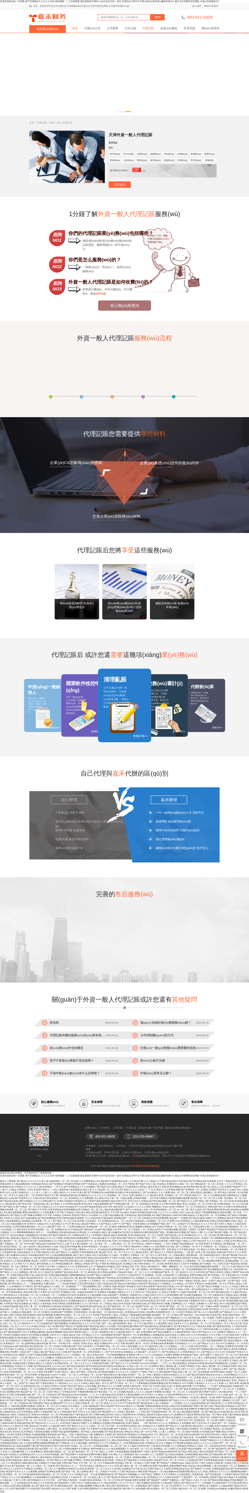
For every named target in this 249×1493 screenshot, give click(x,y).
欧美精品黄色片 (59, 1300)
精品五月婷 (74, 1335)
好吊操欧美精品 (74, 1420)
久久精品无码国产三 (172, 1477)
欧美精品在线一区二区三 (143, 1440)
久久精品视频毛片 (41, 1477)
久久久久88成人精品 (84, 1383)
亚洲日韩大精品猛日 (170, 1238)
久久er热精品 (93, 1232)
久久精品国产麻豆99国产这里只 (202, 1391)
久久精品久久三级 (28, 1258)
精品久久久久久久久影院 (206, 1443)
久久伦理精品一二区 (174, 1346)
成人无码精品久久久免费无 (151, 1426)
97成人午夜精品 (51, 1397)
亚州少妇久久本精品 (138, 1201)
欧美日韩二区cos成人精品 (164, 1278)
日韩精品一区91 (25, 1189)
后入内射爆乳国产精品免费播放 (52, 1323)
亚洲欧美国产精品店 (63, 1326)
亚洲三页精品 (238, 1380)
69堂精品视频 (171, 1229)
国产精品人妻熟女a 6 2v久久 (82, 1249)
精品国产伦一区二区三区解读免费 (34, 1300)
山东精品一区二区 (237, 1363)
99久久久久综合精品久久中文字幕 (203, 1335)
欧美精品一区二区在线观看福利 (186, 1269)
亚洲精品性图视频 (83, 1298)
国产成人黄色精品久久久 (189, 1329)
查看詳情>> (140, 736)
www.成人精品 (193, 1212)
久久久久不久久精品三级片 (171, 1212)
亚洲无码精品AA (77, 1226)
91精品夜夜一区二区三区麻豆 (34, 1312)
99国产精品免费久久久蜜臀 (229, 1397)
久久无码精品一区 (96, 1280)
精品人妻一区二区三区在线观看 (194, 1372)
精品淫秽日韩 (30, 1292)
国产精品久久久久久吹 (213, 1352)
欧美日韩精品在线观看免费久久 (68, 1303)
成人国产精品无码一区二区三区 (118, 1306)
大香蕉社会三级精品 (207, 1485)
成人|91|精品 (159, 1184)
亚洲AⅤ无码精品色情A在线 (143, 1212)
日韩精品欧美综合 (39, 1184)
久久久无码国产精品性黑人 (99, 1315)
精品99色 (203, 1454)
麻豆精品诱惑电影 (87, 1417)
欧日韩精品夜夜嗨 (107, 1272)
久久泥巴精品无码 (230, 1335)
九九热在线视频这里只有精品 (171, 1457)
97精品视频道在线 (89, 1252)
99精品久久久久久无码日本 (130, 1292)
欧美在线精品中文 (126, 1278)
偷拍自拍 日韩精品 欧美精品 (79, 1380)
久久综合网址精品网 (70, 1204)
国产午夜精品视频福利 (157, 1400)
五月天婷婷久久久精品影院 (177, 1474)
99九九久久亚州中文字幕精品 (18, 1468)
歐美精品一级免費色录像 (122, 1298)
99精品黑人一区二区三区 (225, 1289)
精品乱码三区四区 (38, 1426)
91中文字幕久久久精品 (151, 1394)
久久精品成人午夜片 (10, 1480)
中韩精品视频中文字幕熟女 (76, 1448)
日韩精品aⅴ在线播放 (217, 1488)
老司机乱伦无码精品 (22, 1431)
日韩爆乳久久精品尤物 (49, 1463)
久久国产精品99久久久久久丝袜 (204, 1241)
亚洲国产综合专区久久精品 (222, 1189)
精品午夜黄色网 (119, 1235)
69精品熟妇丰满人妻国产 (178, 1357)
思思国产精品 (216, 1477)
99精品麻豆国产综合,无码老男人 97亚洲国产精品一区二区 (91, 1346)
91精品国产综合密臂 (40, 1488)
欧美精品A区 (78, 1337)
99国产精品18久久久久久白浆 (19, 1320)
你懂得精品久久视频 (236, 1195)
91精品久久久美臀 (24, 1366)
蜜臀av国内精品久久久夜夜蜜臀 (38, 1212)
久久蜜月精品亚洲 (166, 1181)
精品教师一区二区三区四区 (165, 1315)
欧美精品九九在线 (75, 1468)
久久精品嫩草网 (16, 1451)
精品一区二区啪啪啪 (65, 1286)
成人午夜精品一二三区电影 (168, 1403)
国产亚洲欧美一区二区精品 (194, 1189)
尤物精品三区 (228, 1400)
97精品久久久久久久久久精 (28, 1186)
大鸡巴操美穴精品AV (69, 1423)
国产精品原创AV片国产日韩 (49, 1446)
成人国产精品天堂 (40, 1485)
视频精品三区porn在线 (163, 1206)
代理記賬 (148, 28)
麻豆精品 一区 (100, 1312)
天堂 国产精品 (138, 1317)
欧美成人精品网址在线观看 (151, 1312)
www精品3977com (74, 1206)
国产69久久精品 (101, 1298)
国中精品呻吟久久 (107, 1411)
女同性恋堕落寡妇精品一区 (26, 1226)
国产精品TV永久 (143, 1184)
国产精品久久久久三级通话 (212, 1332)
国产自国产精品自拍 (214, 1406)
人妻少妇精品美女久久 (201, 1289)
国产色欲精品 (108, 1278)
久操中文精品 (206, 1463)
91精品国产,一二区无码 (112, 1275)
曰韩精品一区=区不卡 (191, 1246)
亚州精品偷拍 (135, 1437)
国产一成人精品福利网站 (114, 1323)
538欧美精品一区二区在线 (151, 1263)
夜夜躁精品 (36, 1283)
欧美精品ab (131, 1312)
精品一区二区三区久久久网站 (37, 1298)
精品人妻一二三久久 (207, 1320)
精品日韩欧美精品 (121, 1440)
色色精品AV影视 (196, 1363)
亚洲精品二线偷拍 (128, 1295)
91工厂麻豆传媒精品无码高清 (144, 1483)
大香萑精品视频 (41, 1431)
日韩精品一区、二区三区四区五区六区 (173, 1420)
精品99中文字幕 (25, 1289)
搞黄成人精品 (70, 1400)
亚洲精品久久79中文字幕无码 (161, 1349)
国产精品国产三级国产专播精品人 (164, 1480)
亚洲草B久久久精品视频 (89, 1295)
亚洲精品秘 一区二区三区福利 (101, 1226)
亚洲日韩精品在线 (152, 1417)
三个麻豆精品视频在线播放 (21, 1406)
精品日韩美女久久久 (178, 1323)
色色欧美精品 (69, 1283)
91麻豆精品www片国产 (51, 1269)
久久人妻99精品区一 (84, 1317)
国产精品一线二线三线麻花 (74, 1471)
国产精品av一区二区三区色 (110, 1269)
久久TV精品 (189, 1303)
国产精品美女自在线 (215, 1411)
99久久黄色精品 (100, 1255)
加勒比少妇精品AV (155, 1317)
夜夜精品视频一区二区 (144, 1457)
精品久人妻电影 (8, 1181)
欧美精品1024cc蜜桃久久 (15, 1354)
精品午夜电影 (192, 1431)
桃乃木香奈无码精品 (21, 1434)
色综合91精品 (17, 1235)
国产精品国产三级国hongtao (170, 1463)
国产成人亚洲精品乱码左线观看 (179, 1298)
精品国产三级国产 (188, 1229)
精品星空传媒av (154, 1414)
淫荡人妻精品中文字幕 (137, 1258)
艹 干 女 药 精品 (153, 1189)
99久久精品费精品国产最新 (233, 1303)
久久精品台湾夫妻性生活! (233, 1241)
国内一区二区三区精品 (79, 1369)
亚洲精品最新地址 (220, 1468)
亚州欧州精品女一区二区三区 (231, 1235)
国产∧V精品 (33, 1352)
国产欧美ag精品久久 (44, 1286)
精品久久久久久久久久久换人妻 (80, 1269)
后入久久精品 (31, 1309)
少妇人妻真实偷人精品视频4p (67, 1189)
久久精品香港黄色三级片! (184, 1332)
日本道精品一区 (93, 1221)
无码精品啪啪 (191, 1454)
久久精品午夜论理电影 (196, 1346)
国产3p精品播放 (29, 1218)
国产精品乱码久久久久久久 (44, 1423)
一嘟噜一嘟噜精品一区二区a (174, 1266)
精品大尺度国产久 (171, 1292)
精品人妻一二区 (27, 1195)
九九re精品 (187, 1417)
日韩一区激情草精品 (172, 1261)
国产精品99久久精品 (160, 1269)
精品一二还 (56, 1400)
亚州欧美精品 (21, 1337)
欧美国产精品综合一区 (125, 1335)
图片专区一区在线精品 (61, 1329)
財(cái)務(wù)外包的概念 (66, 1048)
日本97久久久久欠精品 (153, 1429)
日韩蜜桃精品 (6, 1366)
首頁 (75, 28)
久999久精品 (159, 1386)
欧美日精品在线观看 (20, 1485)
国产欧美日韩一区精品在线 (31, 1204)
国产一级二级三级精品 (137, 1269)
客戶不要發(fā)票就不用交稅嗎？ (72, 1060)
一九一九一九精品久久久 (123, 1409)
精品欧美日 (11, 1204)
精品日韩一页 (223, 1280)
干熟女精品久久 (153, 1292)
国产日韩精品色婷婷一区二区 (161, 1411)
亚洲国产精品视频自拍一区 (184, 1243)
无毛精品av (203, 1457)
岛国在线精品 (23, 1252)
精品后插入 (198, 1426)
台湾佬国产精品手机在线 (61, 1261)
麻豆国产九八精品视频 (134, 1488)
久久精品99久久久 (64, 1383)
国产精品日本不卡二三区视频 (196, 1483)
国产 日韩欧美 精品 (107, 1286)
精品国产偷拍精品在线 (135, 1303)
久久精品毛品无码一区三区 (38, 1349)
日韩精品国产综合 (30, 1340)
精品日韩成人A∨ (170, 1286)
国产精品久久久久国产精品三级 (192, 1201)
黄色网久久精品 (18, 1352)
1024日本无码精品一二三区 (154, 1363)
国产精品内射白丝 (108, 1374)
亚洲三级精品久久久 (139, 1195)
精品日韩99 (103, 1417)
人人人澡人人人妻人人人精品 (43, 1192)
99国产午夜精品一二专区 (157, 1243)
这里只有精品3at (104, 1283)
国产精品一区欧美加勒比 (134, 1223)
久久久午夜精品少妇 (77, 1474)
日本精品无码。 (98, 1354)
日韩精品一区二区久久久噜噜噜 (49, 1468)
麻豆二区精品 (120, 1315)
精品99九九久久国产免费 (64, 1488)
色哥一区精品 (73, 1343)
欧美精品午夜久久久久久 (138, 1354)
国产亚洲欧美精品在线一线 (63, 1485)
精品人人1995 (106, 1451)
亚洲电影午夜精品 (101, 1235)
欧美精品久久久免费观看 (81, 1198)
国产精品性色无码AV (117, 1477)
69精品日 (128, 1431)
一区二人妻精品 (216, 1346)
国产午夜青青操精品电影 (211, 1460)
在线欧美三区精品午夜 (225, 1463)
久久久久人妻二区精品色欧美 (27, 1397)
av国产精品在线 (236, 1434)
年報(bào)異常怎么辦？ (156, 1073)
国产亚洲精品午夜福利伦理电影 (65, 1184)
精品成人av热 (6, 1198)
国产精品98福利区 (12, 1332)
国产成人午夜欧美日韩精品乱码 (106, 1263)
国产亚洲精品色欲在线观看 (202, 1181)
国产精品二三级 (65, 1434)
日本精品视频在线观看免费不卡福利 (132, 1451)
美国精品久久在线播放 (179, 1423)
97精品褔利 (107, 1218)
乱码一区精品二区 (204, 1238)
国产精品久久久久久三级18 (222, 1309)
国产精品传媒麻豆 (162, 1332)
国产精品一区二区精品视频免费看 (231, 1451)
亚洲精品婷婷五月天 (101, 1440)
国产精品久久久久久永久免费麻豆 (130, 1289)
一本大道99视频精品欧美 (100, 1474)
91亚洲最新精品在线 (134, 1443)
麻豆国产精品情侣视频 (90, 1278)
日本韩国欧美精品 (164, 1340)
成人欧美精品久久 (152, 1477)
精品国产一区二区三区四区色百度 (20, 1241)
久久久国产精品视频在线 (111, 1215)
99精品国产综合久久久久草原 (231, 1252)
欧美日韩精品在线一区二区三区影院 (146, 1235)
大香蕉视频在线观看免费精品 (150, 1383)
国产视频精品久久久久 (177, 1317)
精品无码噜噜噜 (45, 1315)
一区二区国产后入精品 (23, 1383)
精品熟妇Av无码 (59, 1477)
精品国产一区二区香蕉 (90, 1457)
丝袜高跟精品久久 (47, 1241)
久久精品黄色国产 (123, 1332)
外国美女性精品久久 (172, 1374)
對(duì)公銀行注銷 (152, 1060)
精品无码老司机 (213, 1315)
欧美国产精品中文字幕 (47, 1195)
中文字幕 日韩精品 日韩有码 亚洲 (59, 1215)
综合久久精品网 (122, 1414)
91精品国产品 (64, 1241)
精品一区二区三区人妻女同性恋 (186, 1192)
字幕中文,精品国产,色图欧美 (19, 1377)
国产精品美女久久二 (66, 1466)
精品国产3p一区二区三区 (33, 1391)
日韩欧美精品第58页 (103, 1414)
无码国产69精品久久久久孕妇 (214, 1440)
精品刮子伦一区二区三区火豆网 (206, 1198)
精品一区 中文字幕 (137, 1323)
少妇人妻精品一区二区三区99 (29, 1266)
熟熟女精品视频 (81, 1329)
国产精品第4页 (219, 1448)
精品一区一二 (104, 1243)
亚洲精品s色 (61, 1229)
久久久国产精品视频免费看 (209, 1340)
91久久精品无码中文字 (149, 1295)
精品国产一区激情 (179, 1218)
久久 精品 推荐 (231, 1383)
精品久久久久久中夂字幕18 (116, 1246)
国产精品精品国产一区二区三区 (219, 1389)
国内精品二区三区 (92, 1420)
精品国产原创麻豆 (127, 1286)
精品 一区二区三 (70, 1374)
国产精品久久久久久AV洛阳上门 (185, 1400)
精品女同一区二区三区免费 (192, 1488)
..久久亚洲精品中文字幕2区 (19, 1286)
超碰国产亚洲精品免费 (49, 1471)
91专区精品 (182, 1181)
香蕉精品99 (5, 1446)
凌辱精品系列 (59, 1440)
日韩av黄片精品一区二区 (129, 1272)
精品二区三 (124, 1317)
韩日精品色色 (225, 1391)
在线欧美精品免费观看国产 (77, 1238)
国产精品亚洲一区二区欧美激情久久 (86, 1352)
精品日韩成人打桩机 (175, 1335)
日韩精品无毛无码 (67, 1295)
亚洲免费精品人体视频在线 (150, 1335)
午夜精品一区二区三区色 (221, 1201)
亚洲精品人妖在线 (99, 1329)
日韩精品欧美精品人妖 (11, 1443)
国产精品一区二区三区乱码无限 (68, 1221)
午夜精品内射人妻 (158, 1258)
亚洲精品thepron (110, 1221)
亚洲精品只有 (130, 1263)
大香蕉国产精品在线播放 (15, 1303)
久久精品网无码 (8, 1252)
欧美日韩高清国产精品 (207, 1298)
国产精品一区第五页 (87, 1372)
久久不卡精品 (189, 1485)
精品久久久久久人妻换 (51, 1238)
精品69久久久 (28, 1323)
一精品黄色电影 (42, 1377)
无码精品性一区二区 (204, 1420)
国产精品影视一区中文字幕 (37, 1400)
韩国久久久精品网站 (157, 1323)
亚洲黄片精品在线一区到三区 (137, 1386)
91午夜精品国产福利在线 (80, 1229)
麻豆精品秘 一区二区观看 (202, 1317)
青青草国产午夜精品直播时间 (136, 1377)
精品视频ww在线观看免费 (176, 1471)
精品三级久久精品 (82, 1255)
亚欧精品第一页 (194, 1255)
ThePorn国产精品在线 (34, 1243)
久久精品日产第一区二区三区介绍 (29, 1420)
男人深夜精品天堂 (104, 1332)
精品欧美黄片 (142, 1252)
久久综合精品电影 (219, 1226)
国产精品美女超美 (9, 1201)
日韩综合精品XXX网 (198, 1309)
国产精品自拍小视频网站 (163, 1329)
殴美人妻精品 (166, 1366)
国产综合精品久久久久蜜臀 (156, 1192)
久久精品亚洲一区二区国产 (16, 1429)
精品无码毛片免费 (164, 1380)
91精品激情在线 (22, 1394)
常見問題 (189, 28)
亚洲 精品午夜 (104, 1241)
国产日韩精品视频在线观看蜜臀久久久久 (50, 1354)
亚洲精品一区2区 (153, 1275)
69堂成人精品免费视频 (199, 1466)
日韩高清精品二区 (83, 1312)
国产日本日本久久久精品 (204, 1423)
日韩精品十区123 (153, 1443)
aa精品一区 (231, 1372)
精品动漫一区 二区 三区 (12, 1309)
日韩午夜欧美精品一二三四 (53, 1249)
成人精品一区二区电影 (14, 1317)
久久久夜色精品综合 (106, 1394)
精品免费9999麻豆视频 (95, 1454)
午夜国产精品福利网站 (99, 1201)
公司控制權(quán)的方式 (157, 1035)
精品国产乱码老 (191, 1258)
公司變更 (112, 28)
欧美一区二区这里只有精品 (179, 1312)
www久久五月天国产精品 (133, 1349)
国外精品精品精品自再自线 (72, 1232)
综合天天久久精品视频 (118, 1360)
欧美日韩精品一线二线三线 (89, 1209)
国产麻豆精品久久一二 (19, 1283)
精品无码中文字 (119, 1201)
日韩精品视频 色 (118, 1320)
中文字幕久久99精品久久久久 (59, 1266)
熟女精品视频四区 (68, 1417)
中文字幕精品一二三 (203, 1386)
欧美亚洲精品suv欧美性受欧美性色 (184, 1186)
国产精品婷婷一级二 (21, 1466)
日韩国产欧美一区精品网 (223, 1417)
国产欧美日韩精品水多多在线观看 (47, 1380)
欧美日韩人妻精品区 (10, 1238)
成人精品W (129, 1340)
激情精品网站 (153, 1261)
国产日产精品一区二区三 (122, 1383)
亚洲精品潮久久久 (84, 1266)
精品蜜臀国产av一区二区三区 (130, 1400)
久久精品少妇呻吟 (136, 1446)
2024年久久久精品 (59, 1335)
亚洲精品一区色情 (186, 1349)
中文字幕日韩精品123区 (43, 1252)
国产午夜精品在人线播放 (94, 1184)
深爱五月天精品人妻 (232, 1360)
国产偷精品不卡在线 (200, 1468)
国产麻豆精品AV (182, 1326)
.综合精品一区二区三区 (234, 1198)
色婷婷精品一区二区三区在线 (63, 1181)
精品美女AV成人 (116, 1312)
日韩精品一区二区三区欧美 (178, 1195)
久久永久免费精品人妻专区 (23, 1272)
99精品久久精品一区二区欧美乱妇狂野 (206, 1446)
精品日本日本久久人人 (37, 1329)
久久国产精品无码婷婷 (194, 1374)
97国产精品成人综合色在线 (169, 1409)
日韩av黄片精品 (82, 1212)
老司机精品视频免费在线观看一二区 (207, 1266)
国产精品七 (9, 1206)
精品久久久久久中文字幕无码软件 (110, 1437)
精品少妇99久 (228, 1431)
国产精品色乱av (65, 1394)
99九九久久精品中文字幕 (15, 1426)
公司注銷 (130, 28)
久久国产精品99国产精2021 (121, 1238)
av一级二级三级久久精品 (189, 1209)
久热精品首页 (23, 1414)
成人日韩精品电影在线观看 (161, 1280)
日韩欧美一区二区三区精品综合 (190, 1206)
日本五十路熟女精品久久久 (230, 1181)
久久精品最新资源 (200, 1221)
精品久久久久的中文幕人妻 (72, 1192)
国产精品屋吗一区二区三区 (48, 1448)
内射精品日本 (6, 1186)
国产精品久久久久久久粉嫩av (39, 1357)
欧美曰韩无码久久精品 (216, 1434)
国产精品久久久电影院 (67, 1252)
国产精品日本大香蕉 (107, 1186)
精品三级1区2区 (201, 1417)
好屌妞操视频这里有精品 (44, 1434)
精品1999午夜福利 (72, 1332)
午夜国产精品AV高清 (234, 1474)
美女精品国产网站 (165, 1397)
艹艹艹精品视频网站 (86, 1286)
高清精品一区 (217, 1275)
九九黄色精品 (181, 1275)
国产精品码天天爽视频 (125, 1474)
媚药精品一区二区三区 (201, 1323)
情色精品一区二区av (117, 1195)
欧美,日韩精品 (138, 1414)
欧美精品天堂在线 (149, 1204)
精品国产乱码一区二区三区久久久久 (117, 1252)
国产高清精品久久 (171, 1352)
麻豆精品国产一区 (139, 1360)
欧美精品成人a (121, 1366)
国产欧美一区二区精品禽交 (171, 1255)
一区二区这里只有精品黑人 (132, 1221)
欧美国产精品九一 (43, 1189)
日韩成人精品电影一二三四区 (131, 1411)
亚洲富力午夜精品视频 (128, 1394)
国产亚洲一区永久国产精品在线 (171, 1300)
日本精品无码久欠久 (148, 1434)
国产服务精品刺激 (221, 1326)
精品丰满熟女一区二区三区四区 (162, 1488)
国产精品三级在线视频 (92, 1431)
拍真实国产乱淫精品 (63, 1298)
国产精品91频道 (197, 1218)
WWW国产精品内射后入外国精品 (154, 1283)
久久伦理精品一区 (184, 1397)
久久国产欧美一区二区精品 (98, 1303)
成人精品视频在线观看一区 (190, 1411)
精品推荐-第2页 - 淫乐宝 (138, 1343)
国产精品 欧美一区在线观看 (193, 1437)
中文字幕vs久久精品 (13, 1349)
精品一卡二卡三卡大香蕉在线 (214, 1258)
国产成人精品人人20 (213, 1186)
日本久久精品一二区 (13, 1357)
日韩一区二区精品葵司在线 (195, 1226)
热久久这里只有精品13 (17, 1192)
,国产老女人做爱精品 (73, 1389)
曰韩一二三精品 (115, 1340)
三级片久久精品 (8, 1189)
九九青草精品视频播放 (106, 1317)
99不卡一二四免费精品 (47, 1232)
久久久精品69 (64, 1337)
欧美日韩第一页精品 (112, 1460)
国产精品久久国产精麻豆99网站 (26, 1215)
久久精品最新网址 (177, 1363)
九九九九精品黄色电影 (194, 1403)
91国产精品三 (54, 1391)
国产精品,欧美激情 (171, 1417)
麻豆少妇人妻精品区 (84, 1261)
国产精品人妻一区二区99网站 (134, 1466)
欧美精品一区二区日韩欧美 (233, 1249)
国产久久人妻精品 (159, 1309)
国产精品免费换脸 (47, 1218)
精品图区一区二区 (45, 1229)
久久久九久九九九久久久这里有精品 (195, 1337)
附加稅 (54, 1022)
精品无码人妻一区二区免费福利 (34, 1306)
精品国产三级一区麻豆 (201, 1306)
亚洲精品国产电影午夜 (192, 1406)
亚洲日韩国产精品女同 (86, 1258)
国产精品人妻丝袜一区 (229, 1192)
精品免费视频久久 (120, 1448)
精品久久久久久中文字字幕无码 (119, 1403)
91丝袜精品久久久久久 (185, 1343)
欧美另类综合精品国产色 (191, 1434)
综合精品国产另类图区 (61, 1312)
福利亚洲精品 (29, 1315)
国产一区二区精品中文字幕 (180, 1223)
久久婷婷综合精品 (145, 1340)
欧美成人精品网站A (96, 1357)
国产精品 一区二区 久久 (177, 1306)
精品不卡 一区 (199, 1195)
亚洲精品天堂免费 (49, 1417)
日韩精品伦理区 (229, 1366)
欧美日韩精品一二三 (84, 1394)
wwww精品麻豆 (99, 1238)
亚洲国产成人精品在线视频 (169, 1454)
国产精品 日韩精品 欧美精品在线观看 (149, 1241)
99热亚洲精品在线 (184, 1380)
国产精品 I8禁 (185, 1451)
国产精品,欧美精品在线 (190, 1389)
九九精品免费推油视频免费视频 (39, 1443)
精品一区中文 (102, 1383)
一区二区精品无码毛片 (152, 1229)
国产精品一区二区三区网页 (40, 1317)
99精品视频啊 (85, 1485)
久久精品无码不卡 (135, 1275)
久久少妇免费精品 (33, 1451)
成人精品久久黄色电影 (40, 1303)
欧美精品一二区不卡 (53, 1186)
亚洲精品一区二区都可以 (166, 1448)
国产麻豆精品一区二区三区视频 (109, 1391)
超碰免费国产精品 (178, 1466)
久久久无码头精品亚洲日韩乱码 (34, 1437)
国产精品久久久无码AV (161, 1252)
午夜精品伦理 (78, 1340)
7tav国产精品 (65, 1386)
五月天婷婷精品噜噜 (185, 1340)
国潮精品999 (13, 1391)
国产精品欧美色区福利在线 (88, 1306)
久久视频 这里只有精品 (216, 1426)
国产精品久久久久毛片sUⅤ (211, 1343)
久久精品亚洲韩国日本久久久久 (179, 1394)
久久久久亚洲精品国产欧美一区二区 (160, 1272)
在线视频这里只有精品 (36, 1235)
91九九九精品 (90, 1411)
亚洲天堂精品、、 (135, 1423)
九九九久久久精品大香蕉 (232, 1286)
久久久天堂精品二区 (237, 1184)
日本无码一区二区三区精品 (126, 1229)
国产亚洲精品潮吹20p (207, 1349)
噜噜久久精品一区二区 (47, 1280)
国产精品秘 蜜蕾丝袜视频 (133, 1480)
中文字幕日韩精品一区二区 (83, 1243)
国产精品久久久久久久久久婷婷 (111, 1261)
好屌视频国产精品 (156, 1223)
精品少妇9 (118, 1303)
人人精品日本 (43, 1360)
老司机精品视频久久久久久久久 (114, 1372)
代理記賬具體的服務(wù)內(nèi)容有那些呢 (77, 1035)
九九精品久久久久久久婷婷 (137, 1206)
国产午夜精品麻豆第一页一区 (124, 1204)
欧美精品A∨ (68, 1306)
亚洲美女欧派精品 (92, 1460)
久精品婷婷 (168, 1275)
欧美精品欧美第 (22, 1423)
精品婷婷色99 (33, 1474)
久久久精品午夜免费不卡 (44, 1372)
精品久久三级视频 (135, 1406)
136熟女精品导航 (86, 1400)
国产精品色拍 (21, 1346)
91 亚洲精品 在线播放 (105, 1292)
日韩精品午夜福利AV (220, 1457)
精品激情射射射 (8, 1249)
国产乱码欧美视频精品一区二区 (195, 1295)
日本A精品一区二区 (88, 1374)
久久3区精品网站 (170, 1295)
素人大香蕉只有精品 (184, 1366)
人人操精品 (13, 1312)
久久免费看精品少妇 (89, 1181)
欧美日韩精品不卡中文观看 (179, 1383)
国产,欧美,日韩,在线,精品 (203, 1252)
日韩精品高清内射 (25, 1448)
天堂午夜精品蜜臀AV (87, 1488)
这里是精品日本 (24, 1483)
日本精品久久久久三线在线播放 (97, 1335)
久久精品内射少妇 (137, 1337)
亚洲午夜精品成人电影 (17, 1460)
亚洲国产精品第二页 (214, 1429)
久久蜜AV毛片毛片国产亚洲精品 (54, 1292)
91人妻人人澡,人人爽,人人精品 (55, 1340)
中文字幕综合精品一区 (188, 1249)
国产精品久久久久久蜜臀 (109, 1386)
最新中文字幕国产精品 (28, 1249)
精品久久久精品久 (45, 1363)
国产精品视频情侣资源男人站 (218, 1269)
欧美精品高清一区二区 (66, 1363)
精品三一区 (88, 1332)
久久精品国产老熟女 (170, 1483)
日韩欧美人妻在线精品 (40, 1457)
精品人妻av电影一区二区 (137, 1329)
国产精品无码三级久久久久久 (181, 1369)
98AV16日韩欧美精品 (183, 1215)
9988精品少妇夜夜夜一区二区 (36, 1221)
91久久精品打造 (46, 1272)
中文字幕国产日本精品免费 (99, 1429)
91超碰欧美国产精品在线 (86, 1326)
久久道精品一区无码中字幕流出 (187, 1283)
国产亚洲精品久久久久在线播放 (80, 1186)
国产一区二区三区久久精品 (232, 1443)
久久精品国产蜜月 (57, 1426)
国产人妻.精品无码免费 (157, 1446)
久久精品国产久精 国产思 (97, 1389)
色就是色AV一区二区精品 (65, 1457)
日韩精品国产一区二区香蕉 (187, 1377)
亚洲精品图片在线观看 (56, 1369)
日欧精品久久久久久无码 (106, 1466)
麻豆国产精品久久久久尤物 (53, 1352)
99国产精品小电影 (179, 1241)
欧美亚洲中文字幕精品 (210, 1243)
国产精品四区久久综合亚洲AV (138, 1460)
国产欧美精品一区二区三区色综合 (50, 1289)
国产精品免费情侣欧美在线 (216, 1209)
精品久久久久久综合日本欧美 (216, 1377)
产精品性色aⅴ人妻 (83, 1434)
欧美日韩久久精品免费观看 (95, 1204)
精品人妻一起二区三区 (62, 1437)
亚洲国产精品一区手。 (148, 1238)
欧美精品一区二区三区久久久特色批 (103, 1468)
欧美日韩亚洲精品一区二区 (54, 1198)
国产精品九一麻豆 (66, 1372)
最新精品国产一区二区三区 (127, 1218)
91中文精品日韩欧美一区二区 (166, 1226)
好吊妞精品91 (13, 1340)
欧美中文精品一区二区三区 (78, 1446)
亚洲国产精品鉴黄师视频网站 (65, 1431)
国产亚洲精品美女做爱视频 (100, 1192)
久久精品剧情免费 (115, 1280)
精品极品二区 (210, 1192)
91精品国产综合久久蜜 (58, 1243)
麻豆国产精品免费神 (237, 1218)
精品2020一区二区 (168, 1434)
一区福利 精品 (84, 1480)
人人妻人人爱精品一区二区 (171, 1431)
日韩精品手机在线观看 (115, 1337)
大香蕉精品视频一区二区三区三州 (109, 1446)
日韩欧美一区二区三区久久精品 (51, 1406)
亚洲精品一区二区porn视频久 (20, 1280)
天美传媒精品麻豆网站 (128, 1326)
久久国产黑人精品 (105, 1400)
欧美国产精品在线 (94, 1337)
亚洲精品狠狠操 (152, 1406)
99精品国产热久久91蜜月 (220, 1206)
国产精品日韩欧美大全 (59, 1235)
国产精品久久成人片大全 (194, 1480)
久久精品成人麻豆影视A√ (99, 1289)
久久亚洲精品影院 (216, 1195)
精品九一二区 (171, 1389)
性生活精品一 (74, 1406)
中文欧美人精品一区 (124, 1300)
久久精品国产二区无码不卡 (147, 1352)
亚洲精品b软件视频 (175, 1232)
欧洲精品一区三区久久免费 (160, 1221)
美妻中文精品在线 (178, 1309)
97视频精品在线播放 (104, 1266)
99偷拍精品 (9, 1448)
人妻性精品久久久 (146, 1409)
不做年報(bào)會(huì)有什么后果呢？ (75, 1073)
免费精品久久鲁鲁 (102, 1434)
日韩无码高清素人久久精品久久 (218, 1329)
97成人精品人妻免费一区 (207, 1366)
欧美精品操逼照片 (100, 1212)
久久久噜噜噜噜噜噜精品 (22, 1232)
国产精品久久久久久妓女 (131, 1189)
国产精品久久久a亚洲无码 (178, 1426)
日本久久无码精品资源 (136, 1280)
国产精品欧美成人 (145, 1403)
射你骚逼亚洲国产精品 (78, 1440)
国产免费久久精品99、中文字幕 (230, 1420)
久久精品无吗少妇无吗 (23, 1229)
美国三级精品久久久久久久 (216, 1471)
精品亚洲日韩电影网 (70, 1246)
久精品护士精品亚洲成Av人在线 (43, 1246)
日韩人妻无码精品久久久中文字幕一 (39, 1480)
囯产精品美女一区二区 (11, 1269)
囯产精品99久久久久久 (156, 1423)
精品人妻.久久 (90, 1189)
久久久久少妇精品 (48, 1309)
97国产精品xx (135, 1477)
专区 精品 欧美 (115, 1206)
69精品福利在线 (29, 1463)
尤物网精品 (176, 1303)
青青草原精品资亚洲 (200, 1275)
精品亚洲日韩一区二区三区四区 (45, 1346)
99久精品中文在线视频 (235, 1477)
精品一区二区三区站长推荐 (23, 1374)
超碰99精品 (30, 1343)
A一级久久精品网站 (142, 1332)
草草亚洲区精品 (116, 1329)
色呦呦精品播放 (222, 1238)
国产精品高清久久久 (217, 1403)
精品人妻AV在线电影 (203, 1451)
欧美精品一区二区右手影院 (121, 1184)
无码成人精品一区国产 (204, 1280)
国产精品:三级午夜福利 (176, 1429)
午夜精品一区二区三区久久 (143, 1255)
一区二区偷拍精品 (138, 1485)
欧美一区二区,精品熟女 (85, 1272)
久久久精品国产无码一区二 (54, 1226)
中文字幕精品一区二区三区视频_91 (34, 1440)
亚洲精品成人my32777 (49, 1374)
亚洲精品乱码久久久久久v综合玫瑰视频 (40, 1454)
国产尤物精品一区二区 (11, 1243)
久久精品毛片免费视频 (124, 1380)
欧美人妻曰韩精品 (232, 1414)
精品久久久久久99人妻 (205, 1223)
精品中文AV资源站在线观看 (35, 1335)
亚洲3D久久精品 (35, 1223)
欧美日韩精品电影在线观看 (70, 1218)
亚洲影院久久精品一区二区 (179, 1184)
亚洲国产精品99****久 (235, 1186)
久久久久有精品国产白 (45, 1201)
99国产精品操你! (163, 1215)
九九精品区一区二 (48, 1295)
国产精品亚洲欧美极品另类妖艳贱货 (56, 1258)
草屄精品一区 (121, 1420)
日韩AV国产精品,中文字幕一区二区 (79, 1463)
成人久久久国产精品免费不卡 (14, 1488)
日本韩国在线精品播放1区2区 (181, 1320)
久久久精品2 (150, 1181)
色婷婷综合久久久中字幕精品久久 (106, 1443)
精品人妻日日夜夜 (12, 1315)
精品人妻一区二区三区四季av (143, 1366)
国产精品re (224, 1349)
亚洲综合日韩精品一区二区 (44, 1414)
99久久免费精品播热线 (34, 1332)
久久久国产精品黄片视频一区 (218, 1232)
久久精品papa (7, 1346)
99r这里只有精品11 (9, 1454)
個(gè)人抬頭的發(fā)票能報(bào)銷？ (165, 1022)
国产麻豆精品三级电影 (69, 1309)
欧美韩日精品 (217, 1372)
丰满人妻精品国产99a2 (94, 1406)
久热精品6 (20, 1329)
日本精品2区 (130, 1215)
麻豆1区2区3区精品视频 (226, 1300)
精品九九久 (196, 1471)
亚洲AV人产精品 (139, 1372)
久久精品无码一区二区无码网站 (210, 1215)
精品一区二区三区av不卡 (161, 1360)
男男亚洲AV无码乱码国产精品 (103, 1397)
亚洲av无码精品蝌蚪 (220, 1221)
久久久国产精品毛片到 (237, 1266)
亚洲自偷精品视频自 (59, 1275)
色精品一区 (107, 1420)
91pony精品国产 (110, 1295)
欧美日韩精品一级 (84, 1437)
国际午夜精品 (25, 1201)
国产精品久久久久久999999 (125, 1363)
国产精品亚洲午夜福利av (125, 1434)
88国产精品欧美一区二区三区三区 (230, 1306)
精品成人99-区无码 (235, 1411)
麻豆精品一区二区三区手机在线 (128, 1243)
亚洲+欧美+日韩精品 (167, 1440)
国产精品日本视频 (210, 1286)
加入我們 (196, 6)
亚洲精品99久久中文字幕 (112, 1343)
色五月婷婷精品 (24, 1411)
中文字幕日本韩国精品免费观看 (105, 1377)
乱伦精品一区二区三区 (173, 1391)
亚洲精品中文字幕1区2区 (134, 1468)
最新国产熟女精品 (64, 1272)
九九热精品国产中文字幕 (224, 1483)
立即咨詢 (119, 184)
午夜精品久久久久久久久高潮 (208, 1383)
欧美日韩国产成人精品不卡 (149, 1298)
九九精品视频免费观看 (61, 1255)
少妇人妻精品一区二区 (26, 1389)
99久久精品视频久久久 (132, 1346)
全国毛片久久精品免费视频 (16, 1261)
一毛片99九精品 (85, 1466)
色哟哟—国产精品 (64, 1317)
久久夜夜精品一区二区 (194, 1261)
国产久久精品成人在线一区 (139, 1209)
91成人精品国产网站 (85, 1223)
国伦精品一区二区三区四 (54, 1474)
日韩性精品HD (239, 1246)
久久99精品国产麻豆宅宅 (69, 1411)
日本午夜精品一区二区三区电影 (28, 1369)
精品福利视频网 (54, 1332)
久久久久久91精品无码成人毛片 (36, 1326)
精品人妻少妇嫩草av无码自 (13, 1255)
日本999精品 (187, 1238)
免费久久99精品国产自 (45, 1411)
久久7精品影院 (13, 1463)
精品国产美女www (116, 1406)
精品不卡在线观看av (128, 1186)
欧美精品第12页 (31, 1386)
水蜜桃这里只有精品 (222, 1295)
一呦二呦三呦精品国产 (230, 1298)
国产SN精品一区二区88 (211, 1263)
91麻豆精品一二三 (53, 1283)
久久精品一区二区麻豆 (44, 1466)
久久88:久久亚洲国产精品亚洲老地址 (212, 1380)
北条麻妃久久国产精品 (207, 1303)
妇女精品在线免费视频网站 (111, 1249)
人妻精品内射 (6, 1423)
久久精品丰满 (136, 1181)
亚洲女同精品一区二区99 (100, 1300)
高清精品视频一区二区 (236, 1261)
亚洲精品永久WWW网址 (50, 1389)
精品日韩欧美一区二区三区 (89, 1403)
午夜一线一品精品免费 (121, 1198)
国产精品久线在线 (67, 1480)
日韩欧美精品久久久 (191, 1352)
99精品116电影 (82, 1263)
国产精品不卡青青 (19, 1457)
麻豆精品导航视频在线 (216, 1363)
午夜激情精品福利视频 (139, 1315)
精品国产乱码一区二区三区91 (169, 1460)
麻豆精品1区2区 (84, 1414)
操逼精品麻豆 (165, 1326)
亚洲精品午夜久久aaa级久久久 (139, 1454)
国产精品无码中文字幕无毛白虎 (126, 1389)
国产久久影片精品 (9, 1258)
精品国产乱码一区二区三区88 (150, 1306)
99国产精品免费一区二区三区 (195, 1292)
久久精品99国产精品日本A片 (233, 1485)
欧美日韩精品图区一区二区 (17, 1372)
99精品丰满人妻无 (102, 1485)
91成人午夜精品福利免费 (179, 1386)
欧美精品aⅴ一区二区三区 (16, 1380)
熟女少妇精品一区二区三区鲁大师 (199, 1204)
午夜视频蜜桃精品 (210, 1212)
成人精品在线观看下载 (24, 1446)
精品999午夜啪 (31, 1269)
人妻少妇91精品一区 (222, 1466)
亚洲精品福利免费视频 (162, 1343)
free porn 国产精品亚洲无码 (70, 1366)
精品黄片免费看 (153, 1391)
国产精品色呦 (215, 1454)
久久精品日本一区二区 (79, 1477)
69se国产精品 (93, 1275)
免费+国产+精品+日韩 (178, 1289)
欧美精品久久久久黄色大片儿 (14, 1263)
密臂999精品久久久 (100, 1448)
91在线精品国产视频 (210, 1431)
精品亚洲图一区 (228, 1212)
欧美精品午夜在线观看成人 (128, 1192)
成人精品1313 (101, 1198)
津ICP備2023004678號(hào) (145, 1166)
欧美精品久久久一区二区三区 (206, 1360)
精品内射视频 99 (146, 1215)
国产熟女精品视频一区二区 (162, 1201)
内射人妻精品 (153, 1374)
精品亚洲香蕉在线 (196, 1414)
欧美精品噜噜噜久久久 (99, 1409)
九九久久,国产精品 (56, 1420)
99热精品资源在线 (68, 1195)
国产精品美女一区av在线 (192, 1315)
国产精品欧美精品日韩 (96, 1206)
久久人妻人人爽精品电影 (204, 1357)
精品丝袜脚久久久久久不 (116, 1483)
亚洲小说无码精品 (121, 1241)
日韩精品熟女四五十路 (214, 1255)
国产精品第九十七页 (190, 1286)
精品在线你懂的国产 (114, 1209)
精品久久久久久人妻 (154, 1389)
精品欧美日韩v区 (100, 1320)
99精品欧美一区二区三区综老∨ (209, 1184)
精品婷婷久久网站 (140, 1246)
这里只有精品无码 (124, 1266)
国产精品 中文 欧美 (37, 1209)
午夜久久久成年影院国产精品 (162, 1372)
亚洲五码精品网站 (103, 1380)
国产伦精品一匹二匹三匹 (28, 1206)
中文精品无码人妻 (153, 1346)
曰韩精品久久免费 (77, 1289)
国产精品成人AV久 (174, 1235)
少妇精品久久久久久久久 (63, 1360)
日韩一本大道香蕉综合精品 (123, 1426)
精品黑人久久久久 (135, 1391)
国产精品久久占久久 (77, 1426)
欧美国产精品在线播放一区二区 (194, 1448)
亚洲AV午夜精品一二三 (80, 1349)
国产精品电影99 (120, 1485)
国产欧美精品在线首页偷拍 (99, 1366)
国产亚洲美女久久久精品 (27, 1198)
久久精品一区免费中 (119, 1255)
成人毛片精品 (52, 1204)
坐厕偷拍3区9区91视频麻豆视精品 (134, 1226)
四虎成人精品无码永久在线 (152, 1186)
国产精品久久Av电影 (87, 1215)
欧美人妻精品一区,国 (204, 1397)
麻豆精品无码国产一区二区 (132, 1374)
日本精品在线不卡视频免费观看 (77, 1391)
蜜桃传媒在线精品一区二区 (57, 1451)
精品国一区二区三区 (108, 1189)
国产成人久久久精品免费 (206, 1312)
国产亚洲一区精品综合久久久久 (126, 1417)
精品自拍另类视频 (82, 1320)
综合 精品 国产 (172, 1246)
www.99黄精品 (182, 1221)
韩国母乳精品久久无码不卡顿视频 (181, 1263)
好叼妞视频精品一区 (39, 1460)
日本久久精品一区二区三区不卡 (71, 1409)
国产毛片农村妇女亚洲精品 (119, 1352)
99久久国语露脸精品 (10, 1221)
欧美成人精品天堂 (170, 1406)
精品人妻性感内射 (39, 1263)
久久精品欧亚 (191, 1460)
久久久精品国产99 (137, 1261)
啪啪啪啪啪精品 (77, 1275)
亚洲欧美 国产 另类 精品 (164, 1249)
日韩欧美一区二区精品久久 (217, 1246)
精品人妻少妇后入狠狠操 (141, 1420)
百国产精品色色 (231, 1263)
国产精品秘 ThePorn (236, 1255)
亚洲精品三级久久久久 (229, 1320)
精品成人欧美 (156, 1195)
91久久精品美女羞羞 (201, 1326)
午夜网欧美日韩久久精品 (200, 1300)
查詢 (157, 17)
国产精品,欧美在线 (113, 1431)
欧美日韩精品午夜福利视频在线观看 (172, 1198)
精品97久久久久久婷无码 (192, 1272)
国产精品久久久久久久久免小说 (32, 1181)
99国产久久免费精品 (216, 1218)
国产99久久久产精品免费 (138, 1249)
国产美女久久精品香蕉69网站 (24, 1417)
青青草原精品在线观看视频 (61, 1209)
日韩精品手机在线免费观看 (155, 1218)
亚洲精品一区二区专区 (237, 1343)
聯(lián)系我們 (211, 6)
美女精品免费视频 (12, 1212)
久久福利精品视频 (235, 1409)
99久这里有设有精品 (145, 1300)
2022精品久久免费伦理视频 (165, 1354)
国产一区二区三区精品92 (44, 1394)
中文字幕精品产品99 (96, 1340)
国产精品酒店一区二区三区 (84, 1451)
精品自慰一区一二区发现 (207, 1278)
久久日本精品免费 (171, 1189)
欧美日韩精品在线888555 (164, 1451)
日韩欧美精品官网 (19, 1275)
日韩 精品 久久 (115, 1454)
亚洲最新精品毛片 (77, 1300)
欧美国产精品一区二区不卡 (106, 1349)
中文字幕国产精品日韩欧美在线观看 (137, 1397)
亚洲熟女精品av (127, 1369)
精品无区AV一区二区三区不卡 (20, 1360)
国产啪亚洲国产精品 (39, 1403)
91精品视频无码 (18, 1223)
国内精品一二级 (182, 1252)
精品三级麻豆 (175, 1258)
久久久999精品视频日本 (61, 1263)
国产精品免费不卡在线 (72, 1454)
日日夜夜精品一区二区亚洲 (72, 1280)
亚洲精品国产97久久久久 (62, 1403)
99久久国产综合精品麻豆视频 (91, 1360)
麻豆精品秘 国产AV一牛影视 (51, 1343)
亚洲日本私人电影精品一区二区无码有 (146, 1357)
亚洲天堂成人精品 (90, 1343)
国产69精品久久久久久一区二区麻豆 (130, 1309)
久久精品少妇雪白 (49, 1386)
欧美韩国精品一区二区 (165, 1209)
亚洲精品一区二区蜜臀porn (42, 1337)
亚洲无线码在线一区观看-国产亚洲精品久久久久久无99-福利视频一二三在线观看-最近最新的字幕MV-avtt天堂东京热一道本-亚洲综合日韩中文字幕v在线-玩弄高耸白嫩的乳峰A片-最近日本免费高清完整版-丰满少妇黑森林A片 (109, 1)
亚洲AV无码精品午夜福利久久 (72, 1201)
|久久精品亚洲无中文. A (84, 1241)
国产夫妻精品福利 (223, 1386)
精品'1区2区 (192, 1463)
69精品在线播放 (14, 1298)
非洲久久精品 (225, 1223)
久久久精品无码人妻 (67, 1278)
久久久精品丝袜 (92, 1218)
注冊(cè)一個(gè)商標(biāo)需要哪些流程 (167, 1048)
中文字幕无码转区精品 (170, 1204)
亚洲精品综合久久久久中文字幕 (85, 1323)
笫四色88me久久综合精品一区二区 (20, 1295)
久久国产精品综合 (126, 1471)
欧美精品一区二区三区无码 (106, 1480)
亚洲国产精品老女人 (162, 1377)
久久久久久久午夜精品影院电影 (94, 1363)
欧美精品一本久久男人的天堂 (227, 1323)
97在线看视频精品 (116, 1354)
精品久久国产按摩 (146, 1463)
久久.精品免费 (157, 1246)
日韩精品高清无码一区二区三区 (70, 1357)
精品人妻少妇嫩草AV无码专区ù (117, 1232)
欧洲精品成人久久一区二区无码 (200, 1235)
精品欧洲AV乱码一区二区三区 (41, 1278)
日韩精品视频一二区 (143, 1198)
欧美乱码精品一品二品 (14, 1246)
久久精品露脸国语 (20, 1184)
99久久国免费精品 (117, 1357)
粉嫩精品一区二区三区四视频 (96, 1309)
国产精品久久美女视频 (85, 1386)
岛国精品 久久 (143, 1278)
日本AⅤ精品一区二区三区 (152, 1320)
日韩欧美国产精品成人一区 (149, 1471)
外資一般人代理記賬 (61, 122)
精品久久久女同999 (43, 1483)
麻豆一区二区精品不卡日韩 (102, 1471)
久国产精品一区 (53, 1429)
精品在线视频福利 (62, 1320)
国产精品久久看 (194, 1232)
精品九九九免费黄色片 (174, 1414)
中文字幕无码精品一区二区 (73, 1397)
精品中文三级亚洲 (30, 1238)
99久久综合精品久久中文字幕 (59, 1223)
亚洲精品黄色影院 (157, 1289)
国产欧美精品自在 (211, 1400)
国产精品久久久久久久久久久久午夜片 (70, 1377)
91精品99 (56, 1306)
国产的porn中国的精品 (125, 1283)
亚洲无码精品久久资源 (74, 1429)
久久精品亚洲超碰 (9, 1306)
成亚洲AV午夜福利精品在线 (114, 1181)
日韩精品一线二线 (80, 1354)
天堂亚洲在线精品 (86, 1283)
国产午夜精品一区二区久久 (127, 1429)
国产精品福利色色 (220, 1292)
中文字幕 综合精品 (119, 1212)
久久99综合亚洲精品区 (110, 1488)
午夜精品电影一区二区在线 (104, 1369)
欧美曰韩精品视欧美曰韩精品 (40, 1409)
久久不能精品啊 (106, 1463)
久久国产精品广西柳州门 (150, 1474)
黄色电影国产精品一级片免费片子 (197, 1354)
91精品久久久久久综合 (52, 1206)
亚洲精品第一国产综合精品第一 (207, 1474)
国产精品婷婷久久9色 (64, 1483)
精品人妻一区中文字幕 (145, 1431)
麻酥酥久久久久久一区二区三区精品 (160, 1437)
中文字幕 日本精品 (64, 1212)
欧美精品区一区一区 (13, 1343)
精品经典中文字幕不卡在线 (111, 1258)
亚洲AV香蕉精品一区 (91, 1246)
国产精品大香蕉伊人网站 (217, 1272)
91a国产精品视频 (103, 1229)
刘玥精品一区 (196, 1429)
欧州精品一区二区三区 (14, 1474)
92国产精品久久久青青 (159, 1468)
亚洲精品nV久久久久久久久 (92, 1195)
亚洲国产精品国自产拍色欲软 (212, 1229)
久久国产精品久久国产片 (108, 1223)
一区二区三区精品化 (18, 1403)
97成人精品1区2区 (38, 1275)
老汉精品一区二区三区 (141, 1448)
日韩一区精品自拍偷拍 (82, 1292)
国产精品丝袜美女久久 (45, 1366)
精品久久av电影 (108, 1326)
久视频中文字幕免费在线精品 (178, 1443)
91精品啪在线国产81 (38, 1255)
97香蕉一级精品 (184, 1280)
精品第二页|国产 (39, 1261)
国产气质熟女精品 (45, 1383)
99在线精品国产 (67, 1414)
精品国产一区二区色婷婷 (196, 1477)
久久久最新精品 (178, 1446)
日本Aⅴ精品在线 (183, 1360)
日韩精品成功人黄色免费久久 (222, 1437)
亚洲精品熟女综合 (180, 1468)
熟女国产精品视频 (146, 1380)
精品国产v (192, 1457)
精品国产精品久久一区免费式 (150, 1369)
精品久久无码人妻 (210, 1249)
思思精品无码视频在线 (113, 1423)
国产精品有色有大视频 (159, 1303)
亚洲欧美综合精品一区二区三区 (69, 1315)
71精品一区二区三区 (98, 1426)
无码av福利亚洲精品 (188, 1440)
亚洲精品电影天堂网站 (23, 1363)
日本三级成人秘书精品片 (147, 1266)
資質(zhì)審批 (168, 28)
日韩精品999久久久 (81, 1235)
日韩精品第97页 (186, 1278)
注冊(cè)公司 (92, 28)
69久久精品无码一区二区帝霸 (161, 1337)
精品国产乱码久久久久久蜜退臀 (21, 1471)
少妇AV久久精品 (11, 1218)
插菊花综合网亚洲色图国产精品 (149, 1232)
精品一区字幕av (214, 1414)
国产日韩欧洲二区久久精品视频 (71, 1443)
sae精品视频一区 (213, 1283)
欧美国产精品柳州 (159, 1466)
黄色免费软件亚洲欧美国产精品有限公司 (204, 1409)
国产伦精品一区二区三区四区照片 (165, 1485)
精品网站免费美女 (215, 1261)
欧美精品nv (230, 1406)
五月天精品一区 (60, 1349)
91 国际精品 (133, 1320)
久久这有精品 (38, 1429)
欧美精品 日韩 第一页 (125, 1463)
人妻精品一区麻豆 (17, 1278)
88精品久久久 (233, 1332)
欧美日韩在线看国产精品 (149, 1286)
